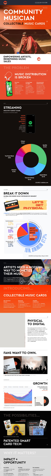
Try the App (17, 2)
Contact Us (26, 2)
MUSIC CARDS (24, 23)
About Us (12, 2)
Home (9, 2)
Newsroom (21, 2)
